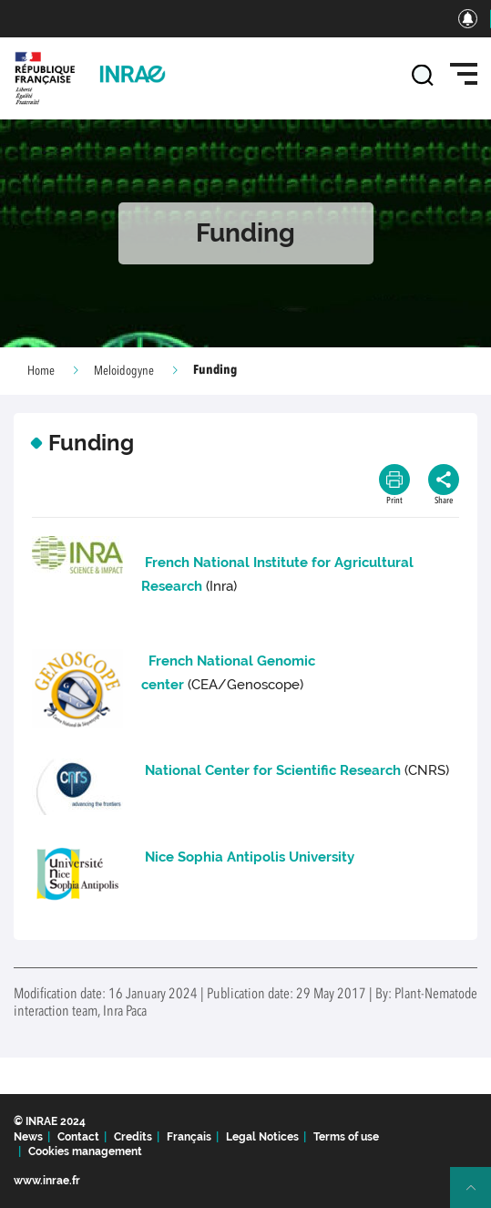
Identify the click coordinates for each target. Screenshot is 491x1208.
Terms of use (346, 1137)
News (28, 1137)
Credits (133, 1137)
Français (189, 1137)
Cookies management (85, 1151)
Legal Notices (262, 1137)
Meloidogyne (124, 371)
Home (41, 371)
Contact (78, 1137)
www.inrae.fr (47, 1180)
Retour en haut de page (478, 1195)
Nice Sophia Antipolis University (249, 857)
